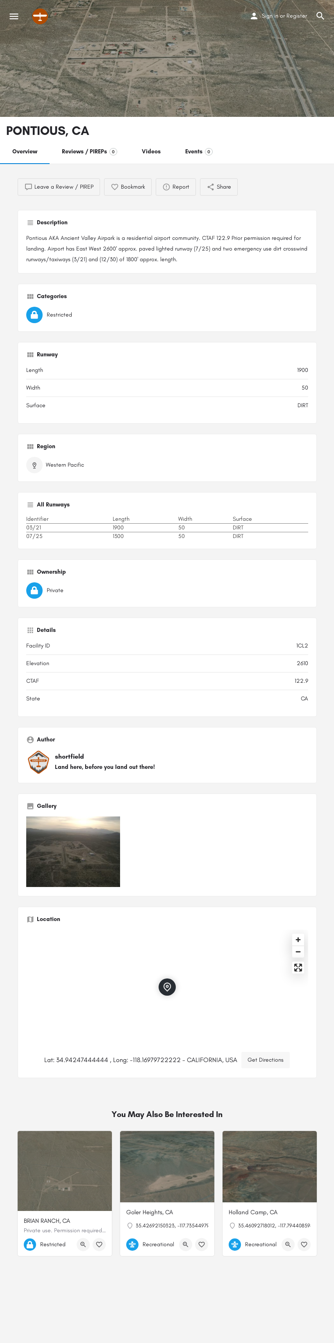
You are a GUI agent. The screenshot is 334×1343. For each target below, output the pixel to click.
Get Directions (266, 1059)
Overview (24, 151)
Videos (151, 151)
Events (199, 151)
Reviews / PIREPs (89, 151)
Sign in (270, 15)
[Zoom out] (298, 952)
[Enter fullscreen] (298, 968)
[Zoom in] (298, 940)
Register (296, 15)
